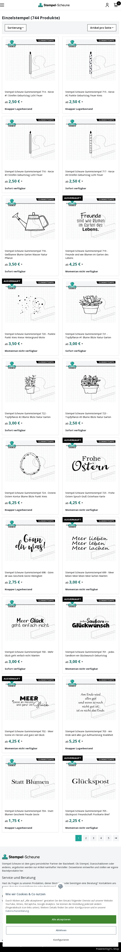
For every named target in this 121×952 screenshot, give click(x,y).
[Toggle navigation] (2, 5)
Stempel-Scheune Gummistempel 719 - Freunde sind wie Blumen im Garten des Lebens (86, 254)
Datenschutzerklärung (17, 910)
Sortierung (15, 28)
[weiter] (116, 838)
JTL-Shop (114, 949)
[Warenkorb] (116, 5)
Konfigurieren (61, 939)
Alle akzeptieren (61, 919)
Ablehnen (61, 930)
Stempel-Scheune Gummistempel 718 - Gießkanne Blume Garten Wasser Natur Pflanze (26, 254)
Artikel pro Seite (100, 28)
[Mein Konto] (107, 5)
